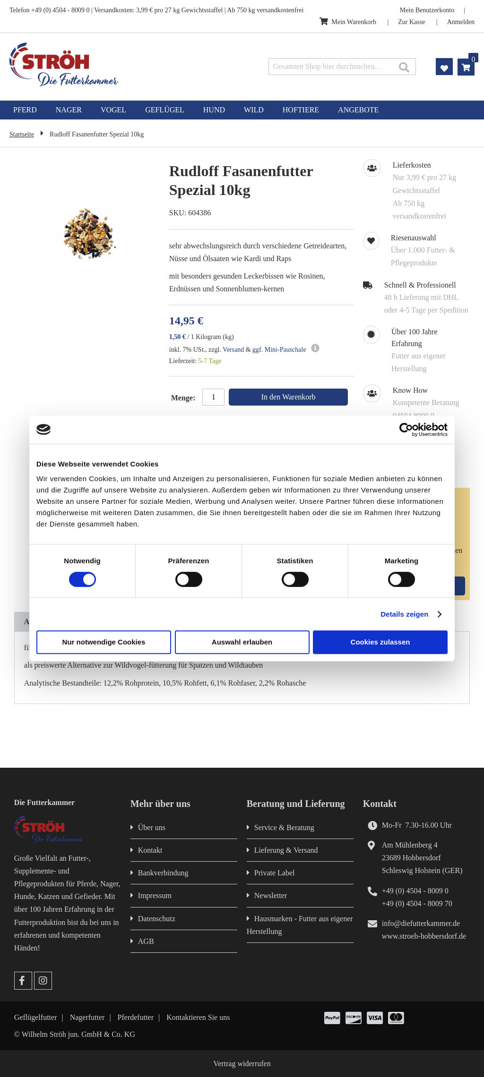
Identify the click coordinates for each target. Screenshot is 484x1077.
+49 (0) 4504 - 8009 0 (415, 891)
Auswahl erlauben (242, 642)
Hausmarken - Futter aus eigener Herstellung (300, 925)
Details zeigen (404, 614)
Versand (233, 349)
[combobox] (342, 66)
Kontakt (150, 850)
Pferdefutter (136, 1017)
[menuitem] (25, 110)
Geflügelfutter (35, 1017)
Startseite (21, 134)
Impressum (155, 895)
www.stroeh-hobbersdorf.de (424, 936)
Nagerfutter (87, 1017)
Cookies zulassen (380, 642)
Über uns (151, 827)
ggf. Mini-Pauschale (279, 349)
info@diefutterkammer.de (421, 923)
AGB (146, 941)
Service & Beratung (284, 827)
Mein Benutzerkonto (427, 10)
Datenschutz (156, 919)
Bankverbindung (163, 873)
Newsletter (270, 895)
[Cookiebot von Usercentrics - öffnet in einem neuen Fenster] (406, 430)
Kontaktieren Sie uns (198, 1017)
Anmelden (461, 21)
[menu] (242, 110)
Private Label (274, 873)
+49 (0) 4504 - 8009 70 (417, 903)
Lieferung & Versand (286, 850)
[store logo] (101, 64)
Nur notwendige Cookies (104, 642)
